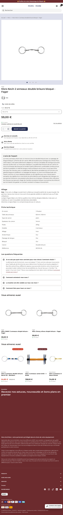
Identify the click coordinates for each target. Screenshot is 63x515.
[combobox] (31, 10)
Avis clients (8, 141)
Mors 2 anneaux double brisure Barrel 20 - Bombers (12, 374)
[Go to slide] (27, 82)
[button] (31, 485)
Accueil (3, 17)
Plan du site (25, 512)
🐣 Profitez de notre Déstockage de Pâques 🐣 (31, 1)
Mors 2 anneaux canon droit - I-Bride (36, 374)
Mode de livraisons (5, 505)
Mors (8, 17)
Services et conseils (10, 136)
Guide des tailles (8, 104)
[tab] (31, 265)
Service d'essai (9, 147)
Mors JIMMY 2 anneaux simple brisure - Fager (14, 332)
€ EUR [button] (4, 494)
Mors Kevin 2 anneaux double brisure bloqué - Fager (27, 17)
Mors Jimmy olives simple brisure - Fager (46, 331)
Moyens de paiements (6, 499)
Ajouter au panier (20, 129)
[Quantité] (5, 129)
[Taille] (31, 112)
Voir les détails (57, 123)
